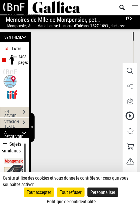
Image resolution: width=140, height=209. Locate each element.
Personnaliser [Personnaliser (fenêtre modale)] (102, 192)
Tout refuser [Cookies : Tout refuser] (71, 192)
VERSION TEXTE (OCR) (16, 123)
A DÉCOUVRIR (16, 133)
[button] (10, 81)
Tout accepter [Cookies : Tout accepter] (39, 192)
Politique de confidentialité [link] (71, 201)
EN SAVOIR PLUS (16, 112)
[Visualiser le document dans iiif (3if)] (12, 94)
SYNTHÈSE (16, 37)
